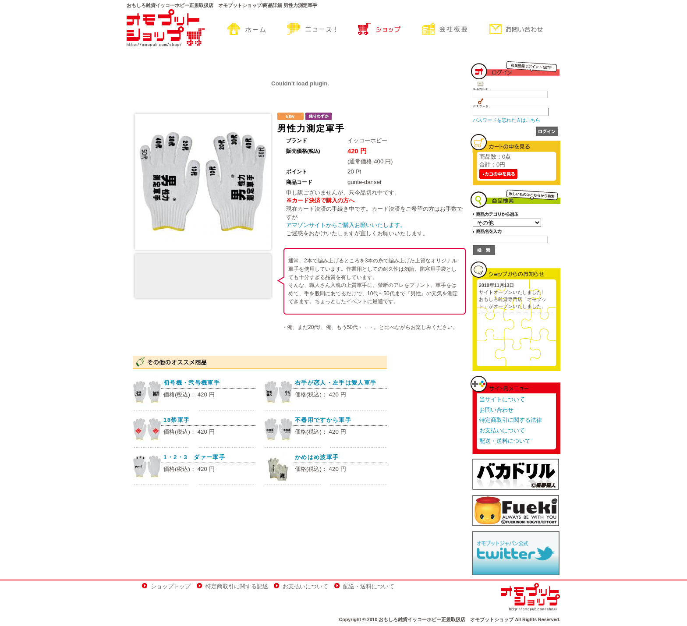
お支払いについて (502, 430)
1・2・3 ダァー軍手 (194, 457)
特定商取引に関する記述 (236, 586)
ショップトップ (171, 586)
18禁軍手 (176, 420)
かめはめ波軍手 (317, 457)
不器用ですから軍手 (323, 420)
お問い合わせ (496, 410)
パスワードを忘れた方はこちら (506, 120)
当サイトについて (502, 399)
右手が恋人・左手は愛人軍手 (335, 382)
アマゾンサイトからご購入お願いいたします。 (346, 225)
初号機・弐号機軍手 (191, 382)
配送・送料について (505, 441)
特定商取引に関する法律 (510, 420)
